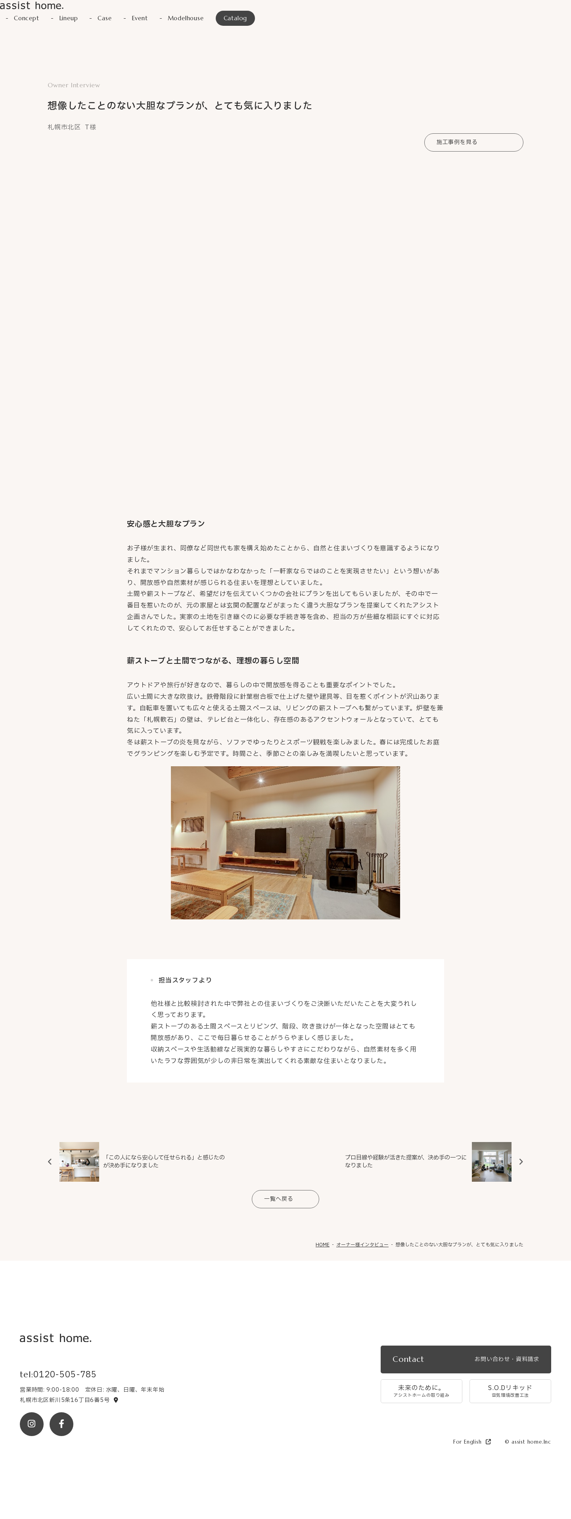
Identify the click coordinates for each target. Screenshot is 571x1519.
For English (472, 1441)
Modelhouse (193, 19)
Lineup (71, 19)
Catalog (246, 19)
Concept (27, 19)
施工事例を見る (457, 142)
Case (108, 19)
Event (145, 19)
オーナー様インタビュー (362, 1244)
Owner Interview (74, 85)
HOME (323, 1244)
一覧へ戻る (278, 1198)
